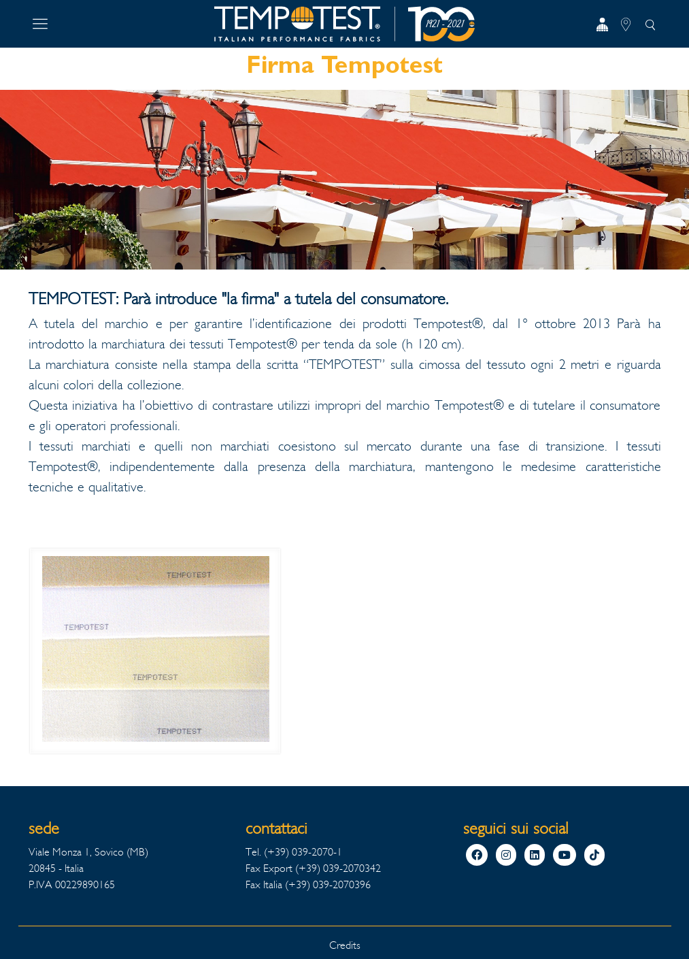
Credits (344, 945)
